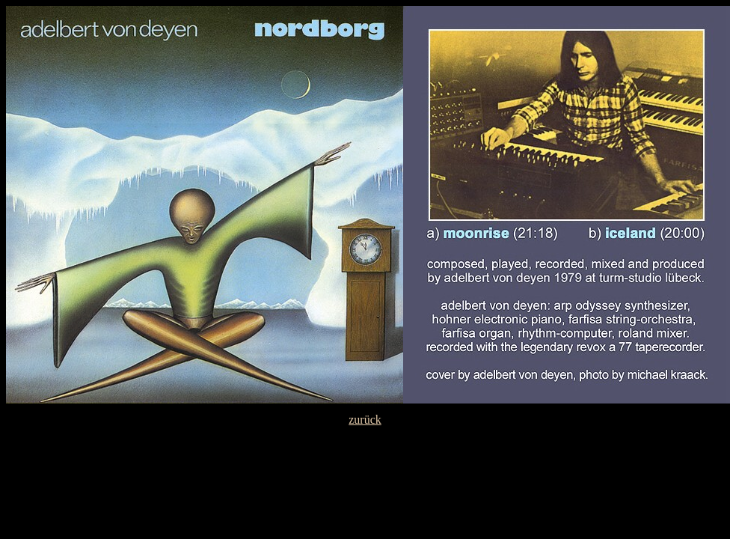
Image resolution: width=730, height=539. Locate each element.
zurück (365, 419)
